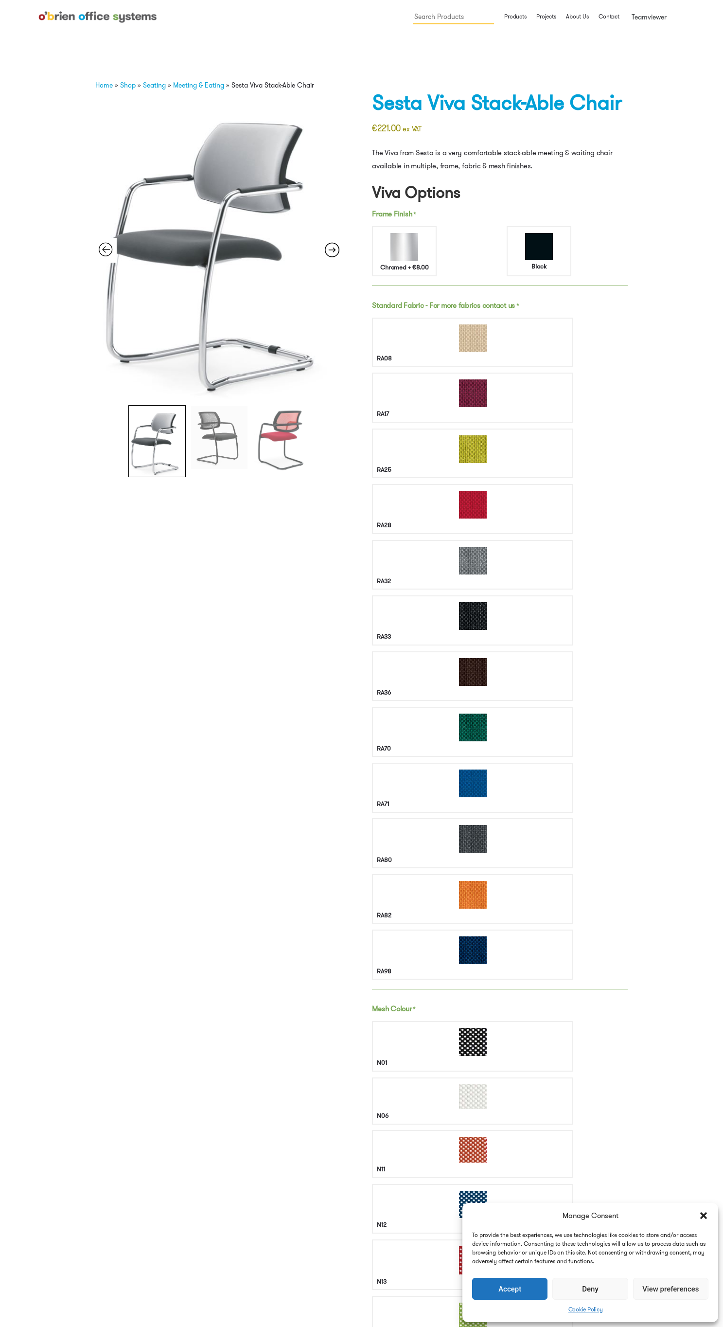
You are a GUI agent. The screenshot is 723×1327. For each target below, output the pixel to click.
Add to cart (531, 710)
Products (515, 16)
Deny (590, 1289)
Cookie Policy (585, 1309)
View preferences (670, 1289)
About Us (577, 16)
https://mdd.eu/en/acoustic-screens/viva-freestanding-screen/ (521, 780)
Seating (154, 85)
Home (104, 85)
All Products (426, 806)
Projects (546, 16)
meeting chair (566, 806)
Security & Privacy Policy (594, 1170)
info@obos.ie (188, 1177)
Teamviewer (648, 17)
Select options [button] (119, 1090)
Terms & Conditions (587, 1158)
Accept (509, 1289)
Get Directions (189, 1208)
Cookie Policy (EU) (456, 1218)
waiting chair (436, 816)
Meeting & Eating (198, 85)
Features (390, 848)
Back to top (579, 1182)
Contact (609, 16)
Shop (128, 85)
